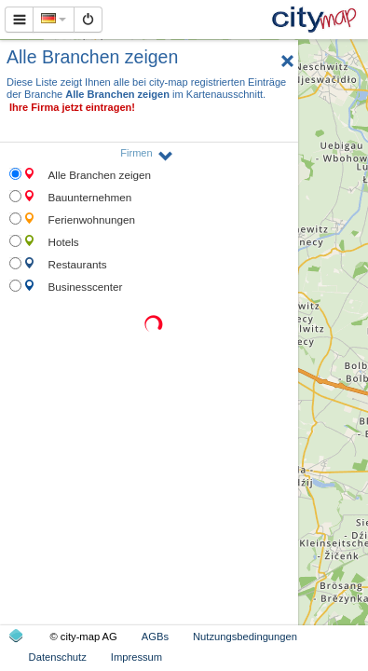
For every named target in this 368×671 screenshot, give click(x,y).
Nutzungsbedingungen (245, 636)
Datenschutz (58, 657)
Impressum (136, 657)
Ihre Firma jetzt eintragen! (72, 107)
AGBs (155, 636)
